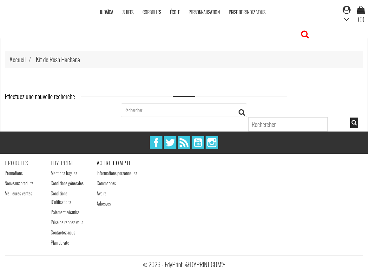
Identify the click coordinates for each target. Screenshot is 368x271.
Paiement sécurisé (65, 212)
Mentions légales (64, 173)
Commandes (106, 183)
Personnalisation (204, 12)
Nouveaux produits (19, 183)
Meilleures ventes (18, 193)
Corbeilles (151, 12)
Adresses (104, 203)
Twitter (170, 142)
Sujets (127, 12)
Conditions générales (67, 183)
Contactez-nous (63, 232)
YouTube (198, 142)
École (175, 12)
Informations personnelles (117, 173)
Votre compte (114, 163)
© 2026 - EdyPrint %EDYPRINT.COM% (184, 264)
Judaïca (106, 12)
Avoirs (101, 193)
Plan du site (60, 242)
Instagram (212, 142)
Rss (184, 142)
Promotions (14, 173)
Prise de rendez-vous (247, 12)
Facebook (156, 142)
